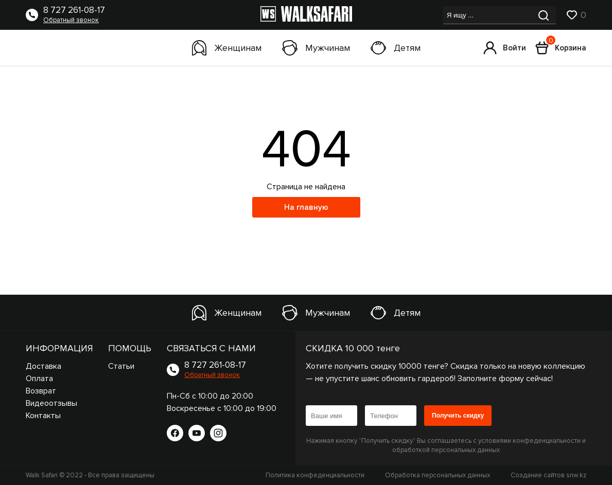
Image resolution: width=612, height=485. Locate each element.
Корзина (560, 48)
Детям (396, 48)
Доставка (43, 366)
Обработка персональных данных (437, 475)
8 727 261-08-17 (74, 10)
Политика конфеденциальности (315, 475)
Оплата (39, 378)
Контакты (43, 415)
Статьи (121, 366)
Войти (504, 48)
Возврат (41, 391)
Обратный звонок (71, 20)
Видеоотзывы (51, 403)
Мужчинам (316, 48)
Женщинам (226, 48)
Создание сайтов (548, 475)
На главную (306, 207)
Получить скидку (458, 415)
